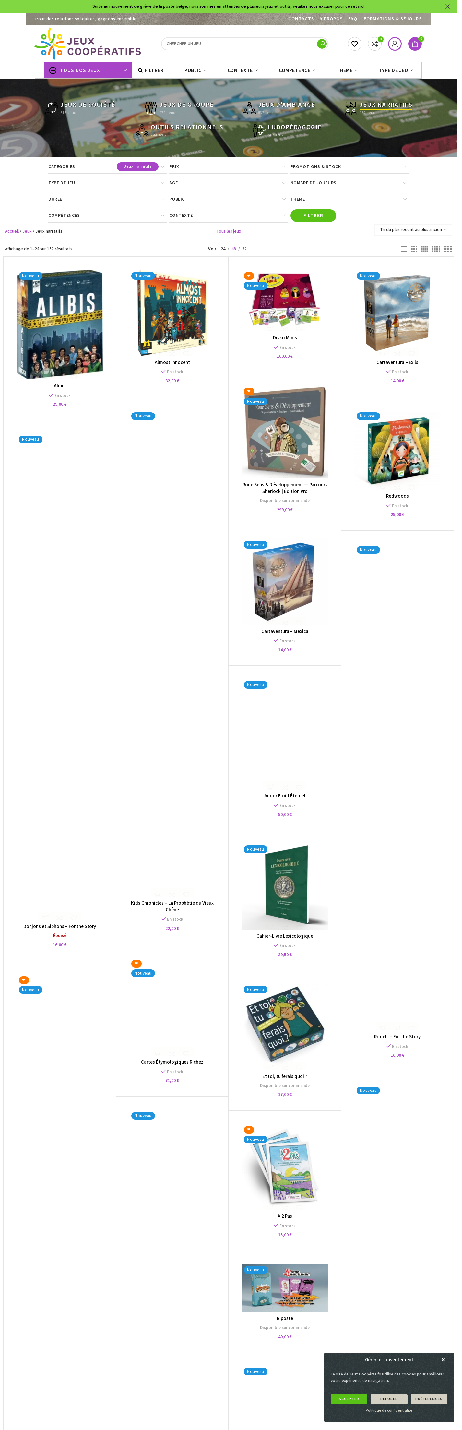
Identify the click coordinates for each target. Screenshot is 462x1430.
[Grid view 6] (448, 251)
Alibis (59, 387)
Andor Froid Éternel (240, 781)
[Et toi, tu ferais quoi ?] (262, 983)
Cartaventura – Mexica (286, 634)
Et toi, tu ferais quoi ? (262, 1033)
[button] (444, 1360)
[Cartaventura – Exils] (400, 315)
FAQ (352, 19)
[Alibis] (60, 326)
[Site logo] (88, 44)
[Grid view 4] (424, 251)
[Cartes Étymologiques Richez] (195, 954)
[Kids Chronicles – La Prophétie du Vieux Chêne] (173, 656)
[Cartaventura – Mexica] (286, 585)
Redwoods (399, 499)
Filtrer (313, 217)
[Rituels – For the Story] (400, 790)
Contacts (301, 19)
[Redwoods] (400, 453)
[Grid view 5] (436, 251)
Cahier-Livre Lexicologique (262, 892)
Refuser (389, 1399)
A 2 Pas (307, 1169)
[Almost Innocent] (173, 315)
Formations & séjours (393, 19)
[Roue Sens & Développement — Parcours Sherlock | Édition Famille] (127, 1166)
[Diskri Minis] (286, 303)
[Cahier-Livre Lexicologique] (262, 843)
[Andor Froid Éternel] (240, 719)
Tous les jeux (228, 233)
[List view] (404, 251)
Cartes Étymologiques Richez (195, 1009)
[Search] (244, 44)
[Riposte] (262, 1217)
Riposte (263, 1247)
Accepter (349, 1399)
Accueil (12, 233)
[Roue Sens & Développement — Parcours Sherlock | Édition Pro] (286, 434)
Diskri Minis (287, 339)
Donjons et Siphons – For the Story (59, 929)
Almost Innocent (173, 364)
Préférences (429, 1399)
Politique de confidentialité (389, 1410)
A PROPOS (330, 19)
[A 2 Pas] (308, 1120)
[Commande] (413, 232)
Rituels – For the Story (400, 1040)
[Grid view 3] (414, 251)
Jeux (27, 233)
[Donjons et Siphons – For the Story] (60, 679)
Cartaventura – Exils (400, 364)
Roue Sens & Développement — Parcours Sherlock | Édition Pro (286, 490)
